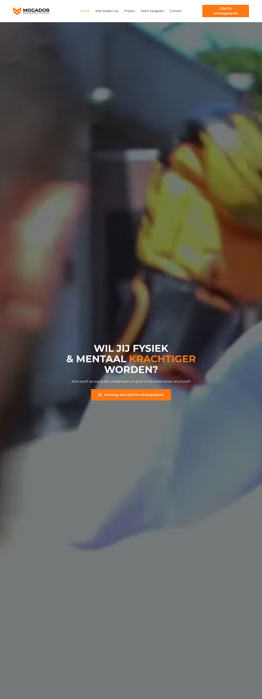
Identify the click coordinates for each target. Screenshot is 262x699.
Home (85, 11)
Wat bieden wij (106, 11)
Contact (176, 11)
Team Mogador (152, 11)
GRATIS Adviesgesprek (225, 11)
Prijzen (129, 11)
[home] (37, 11)
